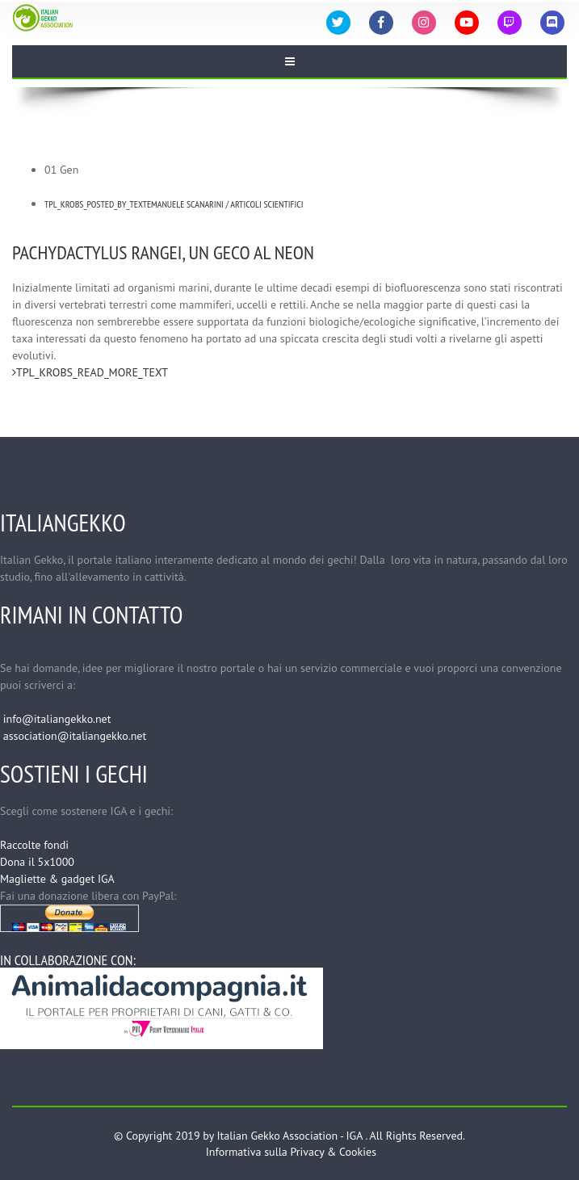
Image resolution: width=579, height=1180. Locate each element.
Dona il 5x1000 (37, 862)
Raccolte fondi (34, 845)
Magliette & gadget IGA (57, 878)
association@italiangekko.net (74, 736)
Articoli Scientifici (266, 204)
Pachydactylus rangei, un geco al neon (163, 252)
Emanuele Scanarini (185, 204)
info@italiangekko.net (57, 719)
